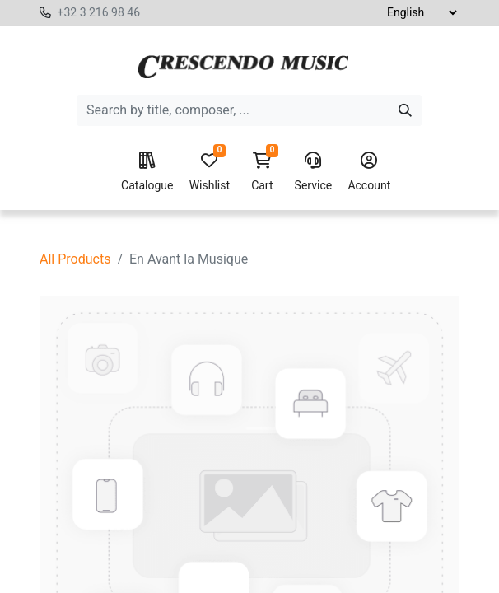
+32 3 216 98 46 (98, 12)
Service (314, 172)
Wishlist (209, 172)
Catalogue (147, 172)
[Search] (405, 110)
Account (368, 172)
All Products (75, 259)
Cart (261, 172)
